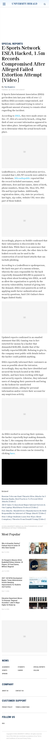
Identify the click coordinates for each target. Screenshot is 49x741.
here (12, 453)
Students (21, 667)
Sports (4, 670)
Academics (6, 667)
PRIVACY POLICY (7, 707)
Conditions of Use (14, 738)
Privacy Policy (27, 738)
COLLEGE (36, 670)
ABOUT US (5, 691)
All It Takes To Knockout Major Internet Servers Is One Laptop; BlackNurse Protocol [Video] (23, 506)
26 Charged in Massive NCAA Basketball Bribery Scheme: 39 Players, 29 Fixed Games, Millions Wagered (12, 563)
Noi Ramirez (9, 87)
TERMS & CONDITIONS (22, 707)
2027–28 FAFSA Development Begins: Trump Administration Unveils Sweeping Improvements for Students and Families (12, 582)
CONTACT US (20, 691)
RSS (3, 723)
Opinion (4, 673)
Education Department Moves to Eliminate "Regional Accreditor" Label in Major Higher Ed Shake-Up (12, 601)
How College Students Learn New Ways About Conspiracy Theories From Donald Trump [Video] (23, 517)
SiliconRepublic (22, 178)
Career (20, 670)
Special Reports (12, 43)
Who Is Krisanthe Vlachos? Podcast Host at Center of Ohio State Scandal (11, 545)
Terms (39, 736)
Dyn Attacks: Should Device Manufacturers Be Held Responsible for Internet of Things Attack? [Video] (24, 511)
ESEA (17, 115)
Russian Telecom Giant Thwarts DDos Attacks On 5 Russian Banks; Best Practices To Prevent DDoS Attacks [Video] (24, 499)
